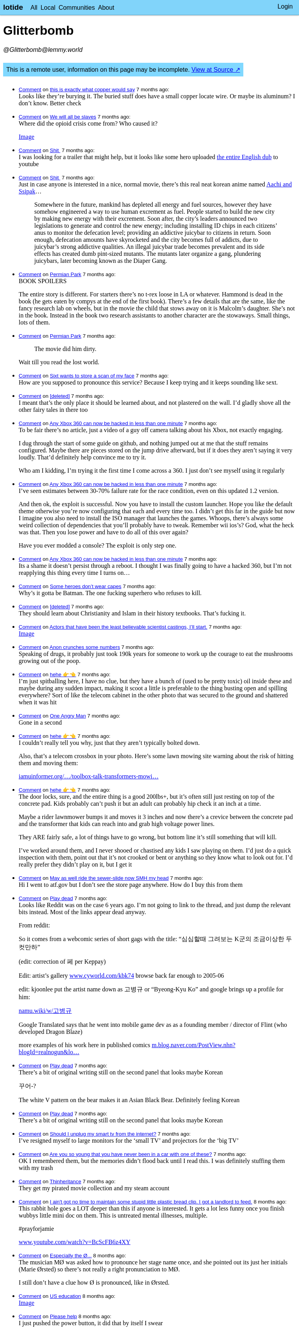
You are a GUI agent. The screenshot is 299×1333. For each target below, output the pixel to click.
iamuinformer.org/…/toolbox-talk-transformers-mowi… (88, 776)
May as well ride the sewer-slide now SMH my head (109, 878)
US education (65, 1296)
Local (47, 7)
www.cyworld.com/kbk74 (101, 975)
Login (285, 6)
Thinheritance (65, 1181)
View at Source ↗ (216, 69)
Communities (76, 7)
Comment (30, 89)
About (106, 7)
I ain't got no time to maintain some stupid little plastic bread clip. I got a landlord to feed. (151, 1202)
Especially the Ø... (70, 1256)
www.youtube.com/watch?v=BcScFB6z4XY (74, 1242)
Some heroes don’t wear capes (85, 586)
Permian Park (65, 274)
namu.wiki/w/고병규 (45, 1010)
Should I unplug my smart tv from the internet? (103, 1134)
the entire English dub (244, 157)
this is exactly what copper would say (92, 89)
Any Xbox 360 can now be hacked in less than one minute (116, 423)
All (33, 7)
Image (26, 136)
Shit (55, 150)
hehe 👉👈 (63, 674)
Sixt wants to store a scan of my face (92, 376)
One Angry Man (68, 716)
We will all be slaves (73, 117)
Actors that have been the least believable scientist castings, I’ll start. (128, 627)
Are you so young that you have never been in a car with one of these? (130, 1154)
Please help (63, 1316)
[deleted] (60, 396)
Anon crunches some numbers (84, 647)
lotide (13, 7)
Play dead (61, 898)
